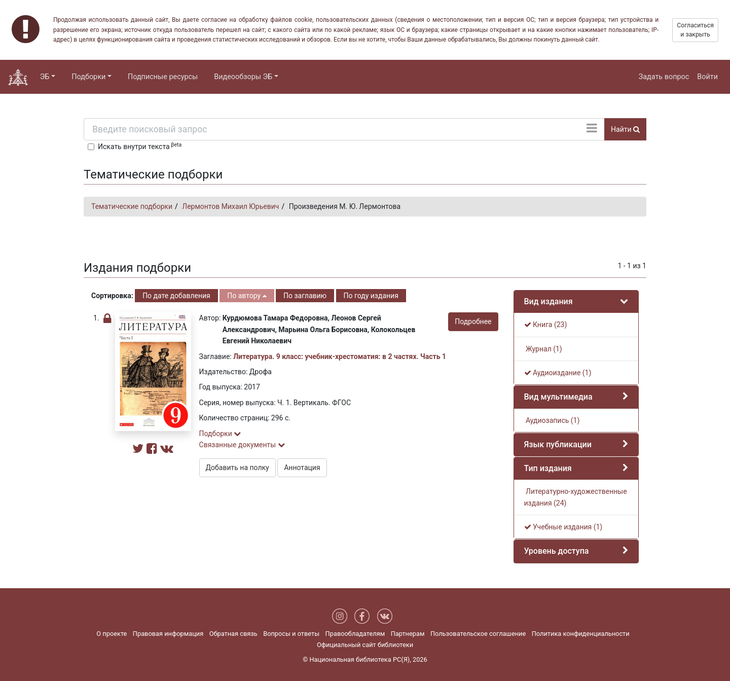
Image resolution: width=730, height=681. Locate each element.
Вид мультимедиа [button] (558, 397)
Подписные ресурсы (163, 77)
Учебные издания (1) (563, 527)
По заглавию (304, 296)
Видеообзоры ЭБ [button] (243, 77)
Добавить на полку (237, 467)
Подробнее (473, 321)
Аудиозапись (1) (552, 420)
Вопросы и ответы (291, 633)
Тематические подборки (131, 206)
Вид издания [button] (548, 301)
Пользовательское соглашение (478, 633)
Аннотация (302, 467)
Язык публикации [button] (558, 444)
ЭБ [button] (45, 77)
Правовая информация (168, 633)
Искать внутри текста (139, 146)
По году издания (371, 296)
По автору (246, 296)
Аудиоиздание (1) (558, 373)
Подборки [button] (88, 77)
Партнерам (408, 633)
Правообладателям (355, 633)
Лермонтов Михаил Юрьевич (230, 206)
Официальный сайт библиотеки (365, 645)
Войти (707, 77)
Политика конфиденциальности (581, 633)
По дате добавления (176, 296)
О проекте (111, 633)
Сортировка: (112, 296)
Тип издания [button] (548, 468)
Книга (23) (545, 324)
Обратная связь (233, 633)
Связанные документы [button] (242, 445)
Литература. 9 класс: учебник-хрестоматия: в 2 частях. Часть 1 (339, 356)
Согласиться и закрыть (695, 30)
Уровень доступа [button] (556, 551)
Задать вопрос (664, 77)
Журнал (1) (543, 349)
